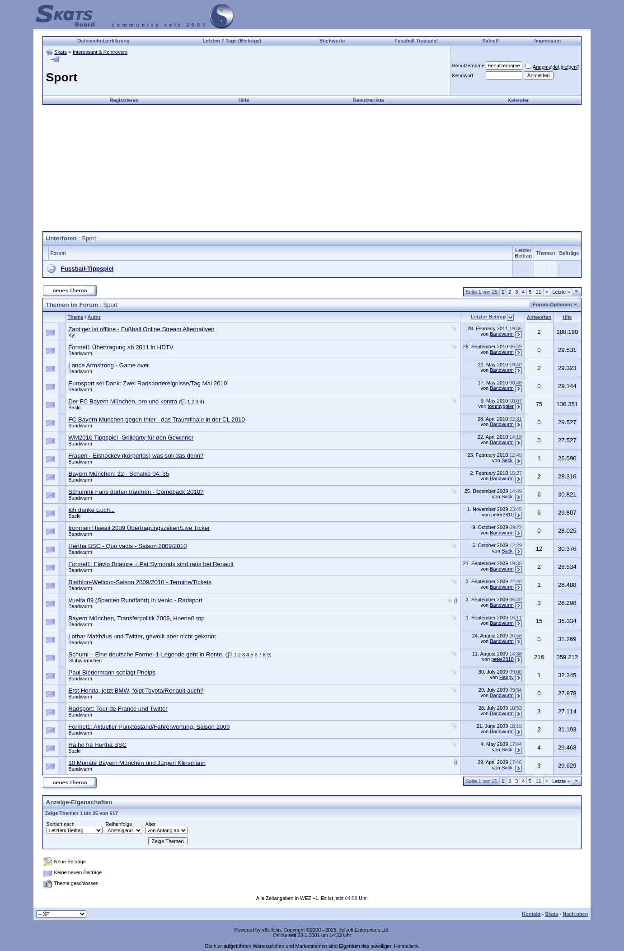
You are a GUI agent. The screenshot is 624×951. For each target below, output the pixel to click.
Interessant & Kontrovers (100, 52)
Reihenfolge (119, 824)
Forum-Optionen (552, 304)
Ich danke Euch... (91, 509)
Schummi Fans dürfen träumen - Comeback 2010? (135, 491)
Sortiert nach (61, 824)
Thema (75, 317)
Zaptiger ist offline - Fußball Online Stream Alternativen (141, 329)
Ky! (71, 335)
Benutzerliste (368, 100)
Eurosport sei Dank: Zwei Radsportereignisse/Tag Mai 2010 (147, 383)
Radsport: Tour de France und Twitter (118, 708)
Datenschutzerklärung (103, 40)
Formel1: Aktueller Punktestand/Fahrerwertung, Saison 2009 (149, 726)
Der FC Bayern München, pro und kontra (122, 401)
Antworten (539, 317)
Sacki (74, 407)
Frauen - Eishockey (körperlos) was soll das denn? (135, 455)
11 (538, 292)
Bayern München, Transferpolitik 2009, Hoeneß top (136, 618)
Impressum (547, 40)
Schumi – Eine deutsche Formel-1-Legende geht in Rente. (146, 654)
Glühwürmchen (85, 660)
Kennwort (462, 75)
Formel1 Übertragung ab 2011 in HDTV (121, 347)
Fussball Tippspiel (416, 40)
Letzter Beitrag (488, 316)
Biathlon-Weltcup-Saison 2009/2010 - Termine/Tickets (139, 582)
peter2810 (502, 514)
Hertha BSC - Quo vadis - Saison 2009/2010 (127, 546)
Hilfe (243, 100)
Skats (60, 52)
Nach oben (575, 914)
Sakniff (491, 40)
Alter (150, 824)
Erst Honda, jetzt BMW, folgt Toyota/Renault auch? (135, 690)
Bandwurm (502, 334)
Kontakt (531, 914)
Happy (506, 677)
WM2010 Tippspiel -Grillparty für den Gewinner (130, 437)
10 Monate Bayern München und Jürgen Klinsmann (137, 762)
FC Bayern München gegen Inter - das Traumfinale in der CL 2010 (156, 419)
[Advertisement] (312, 168)
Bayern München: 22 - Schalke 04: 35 (118, 473)
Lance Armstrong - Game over (108, 365)
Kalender (518, 100)
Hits (567, 317)
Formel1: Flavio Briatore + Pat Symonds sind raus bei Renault (151, 564)
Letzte (561, 292)
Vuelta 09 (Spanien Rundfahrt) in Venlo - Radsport (135, 600)
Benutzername (468, 65)
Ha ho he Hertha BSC (97, 744)
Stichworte (332, 40)
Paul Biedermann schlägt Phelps (111, 672)
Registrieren (124, 100)
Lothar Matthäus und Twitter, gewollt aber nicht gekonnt (142, 636)
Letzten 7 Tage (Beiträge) (231, 40)
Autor (93, 317)
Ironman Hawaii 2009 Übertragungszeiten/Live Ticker (139, 528)
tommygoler (500, 406)
